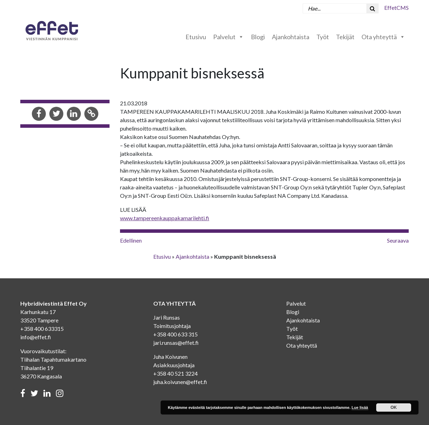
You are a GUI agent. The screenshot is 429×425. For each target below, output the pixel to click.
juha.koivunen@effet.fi (180, 381)
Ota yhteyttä (383, 37)
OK (394, 407)
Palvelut (228, 37)
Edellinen (131, 240)
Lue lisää (360, 407)
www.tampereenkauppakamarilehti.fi (164, 218)
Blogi (258, 37)
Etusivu (195, 37)
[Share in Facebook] (39, 114)
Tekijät (345, 37)
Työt (322, 37)
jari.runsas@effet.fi (176, 342)
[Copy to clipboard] (91, 114)
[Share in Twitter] (56, 114)
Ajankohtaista (290, 37)
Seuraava (398, 240)
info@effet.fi (35, 337)
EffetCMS (396, 7)
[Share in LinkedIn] (74, 114)
